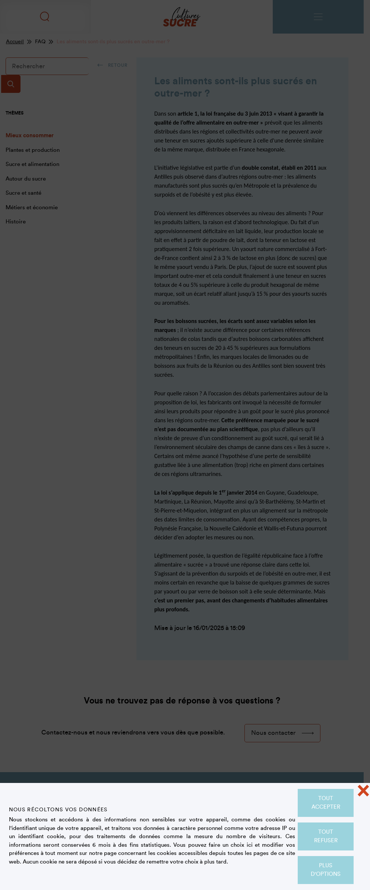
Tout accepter (326, 803)
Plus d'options (326, 870)
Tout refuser (326, 836)
